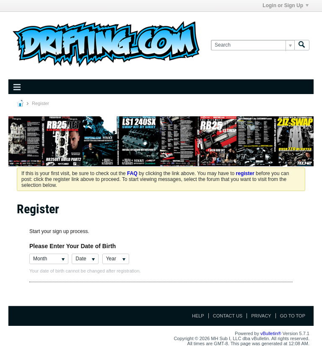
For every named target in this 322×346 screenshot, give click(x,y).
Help (198, 315)
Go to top (292, 315)
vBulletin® (270, 333)
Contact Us (228, 315)
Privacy (261, 315)
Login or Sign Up (285, 5)
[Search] (252, 45)
